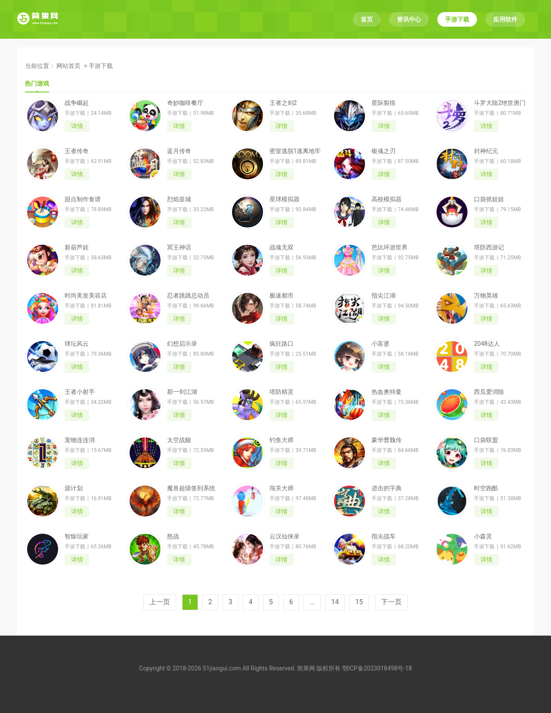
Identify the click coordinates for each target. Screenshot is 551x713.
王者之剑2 (283, 102)
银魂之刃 (383, 151)
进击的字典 (386, 488)
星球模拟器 (284, 199)
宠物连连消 (80, 439)
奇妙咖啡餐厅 (185, 102)
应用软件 (505, 19)
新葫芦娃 (77, 247)
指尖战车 (383, 536)
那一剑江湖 (182, 391)
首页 (367, 19)
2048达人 (486, 343)
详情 (77, 126)
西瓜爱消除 (489, 391)
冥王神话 (179, 247)
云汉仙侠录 (284, 536)
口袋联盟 (486, 439)
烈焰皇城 (179, 199)
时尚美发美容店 (86, 295)
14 (335, 602)
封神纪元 (486, 151)
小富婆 (380, 343)
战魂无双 (281, 247)
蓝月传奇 (179, 151)
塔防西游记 (489, 247)
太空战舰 (179, 439)
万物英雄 (486, 295)
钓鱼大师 (281, 439)
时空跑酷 (486, 488)
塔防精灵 (281, 391)
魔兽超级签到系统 (191, 488)
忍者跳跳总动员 (188, 295)
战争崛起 (77, 102)
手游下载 (457, 19)
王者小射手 (80, 391)
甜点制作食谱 (83, 199)
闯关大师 (281, 488)
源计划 (74, 488)
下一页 (391, 602)
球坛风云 (77, 343)
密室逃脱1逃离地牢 (295, 151)
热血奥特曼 (386, 391)
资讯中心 (409, 19)
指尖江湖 (383, 295)
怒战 (173, 536)
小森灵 (483, 536)
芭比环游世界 (389, 247)
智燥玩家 (77, 536)
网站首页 (68, 65)
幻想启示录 (182, 343)
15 (359, 602)
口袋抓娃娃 (489, 199)
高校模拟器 (386, 199)
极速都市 (281, 295)
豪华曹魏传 (386, 439)
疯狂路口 (281, 343)
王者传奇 (77, 151)
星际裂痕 (383, 102)
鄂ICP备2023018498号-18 (377, 668)
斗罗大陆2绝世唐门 (500, 102)
